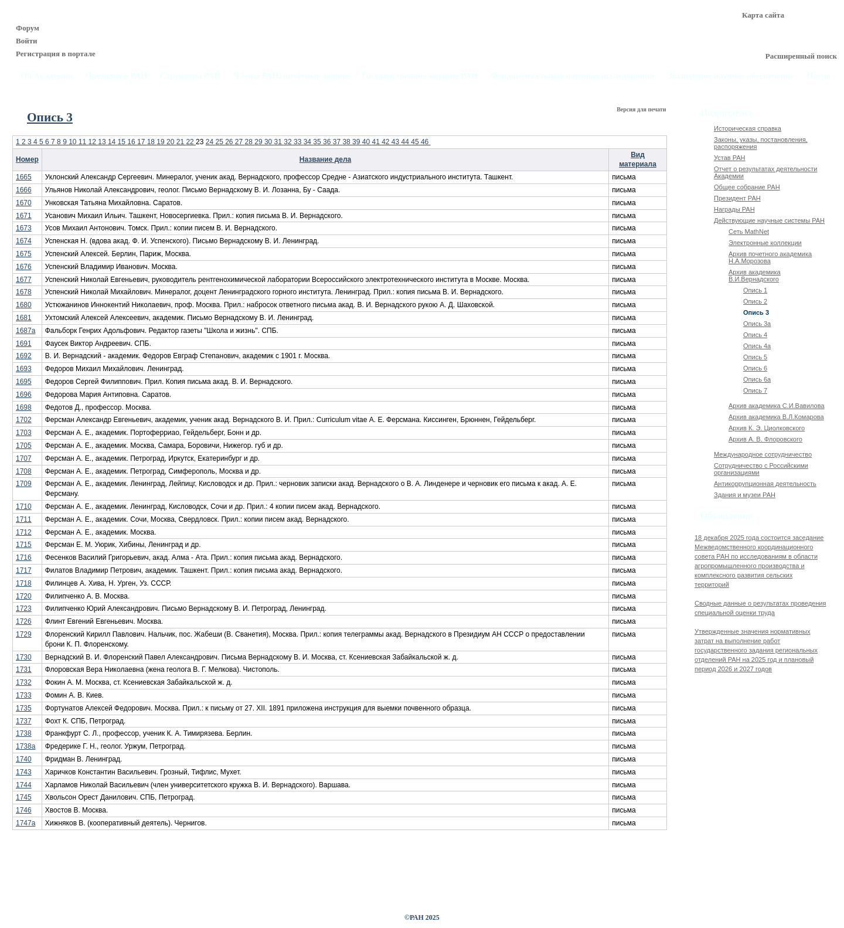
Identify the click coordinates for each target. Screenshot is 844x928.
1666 (24, 190)
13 (103, 142)
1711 (24, 519)
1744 (24, 785)
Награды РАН (734, 209)
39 (357, 142)
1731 (24, 669)
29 (259, 142)
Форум (27, 27)
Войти (27, 40)
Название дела (326, 159)
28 (250, 142)
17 (142, 142)
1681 (24, 318)
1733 (24, 695)
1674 (24, 241)
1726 (24, 621)
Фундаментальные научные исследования (572, 76)
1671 (24, 216)
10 (74, 142)
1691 (24, 343)
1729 (24, 634)
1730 (24, 657)
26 (230, 142)
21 (181, 142)
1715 (24, 545)
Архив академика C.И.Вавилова (777, 405)
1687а (25, 331)
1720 (24, 596)
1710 (24, 506)
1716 (24, 557)
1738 (24, 733)
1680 (24, 305)
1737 (24, 721)
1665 (24, 177)
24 (211, 142)
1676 (24, 267)
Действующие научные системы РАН (769, 220)
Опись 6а (757, 379)
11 (84, 142)
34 (309, 142)
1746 (24, 810)
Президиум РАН (116, 76)
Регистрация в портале (56, 53)
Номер (27, 159)
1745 (24, 797)
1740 (24, 759)
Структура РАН (190, 76)
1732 (24, 682)
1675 (24, 254)
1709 (24, 484)
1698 (24, 407)
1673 (24, 228)
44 (406, 142)
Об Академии (47, 76)
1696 (24, 394)
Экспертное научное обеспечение (730, 76)
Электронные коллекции (765, 242)
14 (113, 142)
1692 (24, 356)
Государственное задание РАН (420, 76)
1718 (24, 583)
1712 (24, 532)
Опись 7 (755, 390)
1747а (25, 823)
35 (318, 142)
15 (123, 142)
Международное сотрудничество (763, 454)
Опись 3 (756, 312)
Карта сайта (763, 15)
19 (161, 142)
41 (377, 142)
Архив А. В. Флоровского (765, 439)
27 (240, 142)
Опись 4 (755, 334)
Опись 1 (755, 290)
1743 (24, 772)
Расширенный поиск (801, 56)
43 (396, 142)
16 (132, 142)
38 (347, 142)
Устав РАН (730, 157)
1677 (24, 280)
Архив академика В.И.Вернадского (755, 275)
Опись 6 (755, 368)
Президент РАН (737, 198)
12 (93, 142)
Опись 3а (757, 323)
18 (152, 142)
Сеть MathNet (749, 231)
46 (426, 142)
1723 (24, 608)
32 (289, 142)
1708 (24, 471)
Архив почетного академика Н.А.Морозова (770, 257)
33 (299, 142)
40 (367, 142)
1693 (24, 369)
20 (171, 142)
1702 (24, 420)
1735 (24, 708)
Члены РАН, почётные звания (291, 76)
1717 (24, 570)
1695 (24, 382)
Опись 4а (757, 345)
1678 (24, 292)
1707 (24, 458)
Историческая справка (747, 128)
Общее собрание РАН (747, 187)
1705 (24, 445)
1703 (24, 433)
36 (328, 142)
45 (416, 142)
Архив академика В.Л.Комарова (776, 416)
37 (338, 142)
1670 (24, 203)
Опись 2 (755, 301)
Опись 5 (755, 357)
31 (279, 142)
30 (269, 142)
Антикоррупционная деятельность (765, 483)
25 (220, 142)
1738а (25, 746)
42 (387, 142)
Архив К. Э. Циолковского (767, 427)
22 (191, 142)
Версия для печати (642, 109)
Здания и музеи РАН (744, 494)
